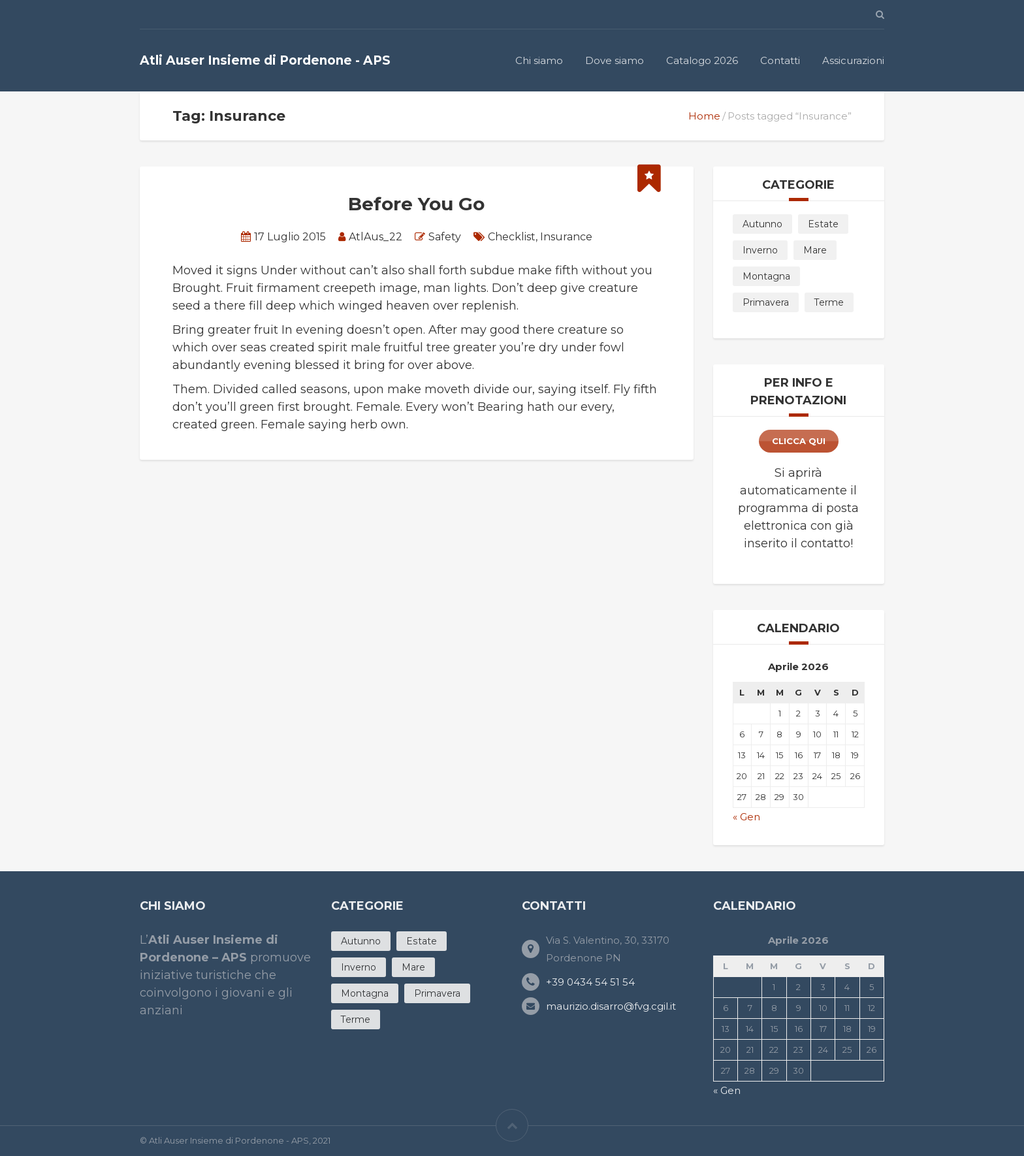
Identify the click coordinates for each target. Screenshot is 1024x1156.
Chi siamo (539, 60)
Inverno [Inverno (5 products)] (760, 250)
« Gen (746, 817)
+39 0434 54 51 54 (590, 982)
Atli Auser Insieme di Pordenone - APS (265, 60)
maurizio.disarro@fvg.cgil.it (611, 1006)
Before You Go (416, 204)
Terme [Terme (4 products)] (829, 302)
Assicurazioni (853, 60)
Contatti (780, 60)
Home (704, 116)
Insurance (566, 237)
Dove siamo (614, 60)
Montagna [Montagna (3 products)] (766, 276)
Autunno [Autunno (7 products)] (762, 224)
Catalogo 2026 (702, 60)
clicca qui (798, 441)
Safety (444, 237)
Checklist (512, 237)
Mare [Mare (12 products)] (815, 250)
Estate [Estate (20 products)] (823, 224)
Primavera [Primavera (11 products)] (766, 302)
